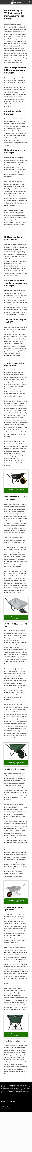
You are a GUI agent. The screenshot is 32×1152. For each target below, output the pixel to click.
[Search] (29, 2)
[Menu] (2, 2)
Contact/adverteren (6, 1108)
